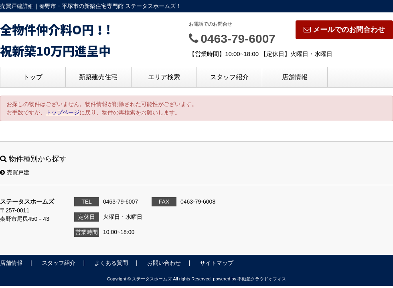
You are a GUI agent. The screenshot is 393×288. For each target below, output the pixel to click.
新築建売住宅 (98, 77)
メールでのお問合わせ (344, 30)
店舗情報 (295, 77)
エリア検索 (164, 77)
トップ (33, 77)
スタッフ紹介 (229, 77)
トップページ (62, 112)
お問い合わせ (164, 263)
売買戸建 (14, 172)
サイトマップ (216, 263)
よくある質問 (111, 263)
